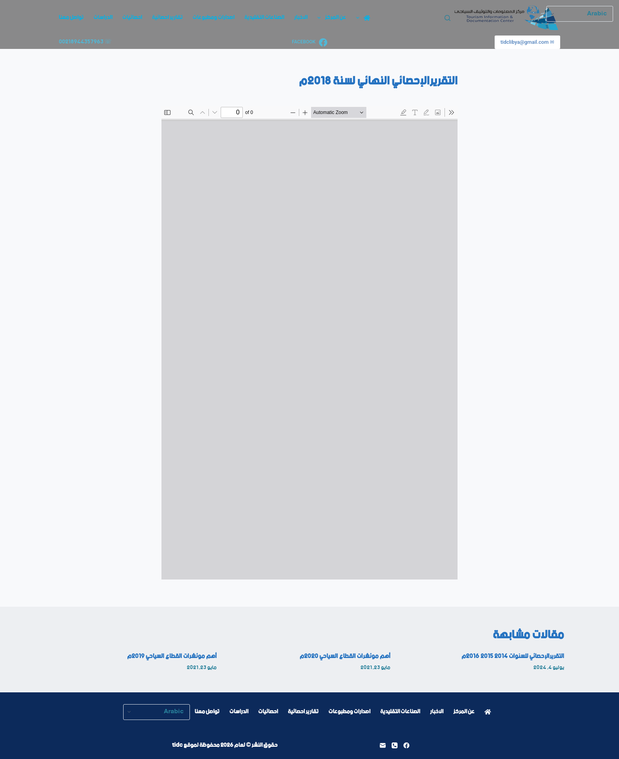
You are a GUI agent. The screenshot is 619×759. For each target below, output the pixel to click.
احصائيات (132, 17)
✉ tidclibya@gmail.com (527, 42)
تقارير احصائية (167, 17)
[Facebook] (309, 42)
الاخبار (301, 17)
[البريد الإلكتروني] (383, 745)
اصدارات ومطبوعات (213, 17)
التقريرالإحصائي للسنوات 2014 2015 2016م (512, 656)
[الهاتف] (395, 745)
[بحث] (447, 18)
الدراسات (103, 17)
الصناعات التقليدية (264, 17)
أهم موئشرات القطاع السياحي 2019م (172, 656)
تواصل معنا (71, 17)
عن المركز (330, 17)
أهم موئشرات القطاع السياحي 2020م (345, 656)
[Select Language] (156, 712)
